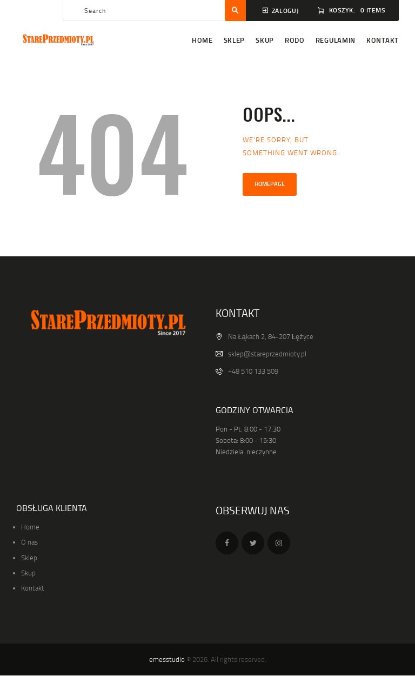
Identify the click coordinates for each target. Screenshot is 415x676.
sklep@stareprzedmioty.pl (267, 354)
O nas (29, 542)
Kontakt (32, 588)
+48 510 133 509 (253, 371)
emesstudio (167, 659)
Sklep (29, 557)
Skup (28, 573)
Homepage (270, 184)
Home (30, 527)
